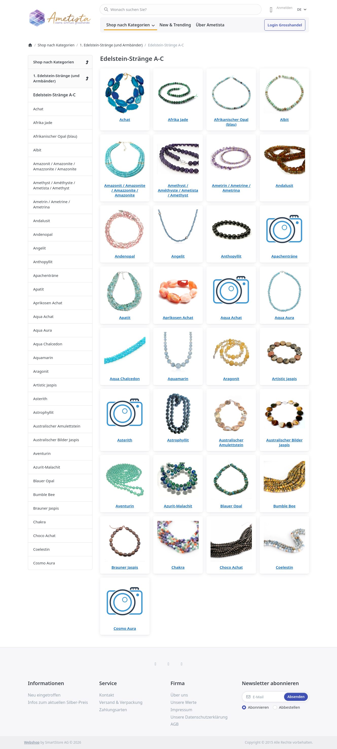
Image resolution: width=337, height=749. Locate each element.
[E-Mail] (262, 696)
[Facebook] (155, 663)
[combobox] (180, 9)
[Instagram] (168, 663)
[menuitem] (130, 25)
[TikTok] (181, 663)
